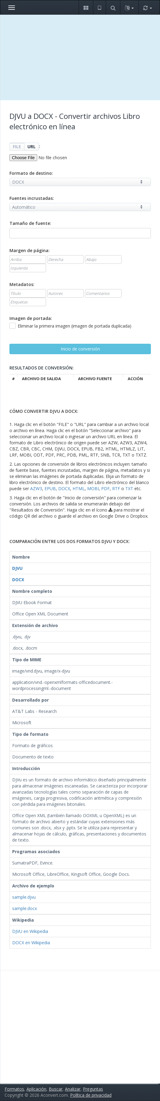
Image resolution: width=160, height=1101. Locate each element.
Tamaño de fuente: (30, 223)
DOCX (64, 488)
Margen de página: (29, 250)
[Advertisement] (80, 57)
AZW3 (36, 488)
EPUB (50, 488)
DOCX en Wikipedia (31, 942)
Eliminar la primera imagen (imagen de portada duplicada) (70, 326)
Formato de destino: (31, 173)
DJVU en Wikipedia (30, 931)
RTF (116, 488)
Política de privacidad (91, 1095)
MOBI (93, 488)
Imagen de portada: (30, 318)
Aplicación (36, 1089)
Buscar (55, 1089)
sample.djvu (24, 897)
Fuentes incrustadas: (31, 198)
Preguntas (93, 1089)
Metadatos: (21, 284)
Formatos (14, 1089)
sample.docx (24, 908)
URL (31, 146)
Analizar (72, 1089)
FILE (17, 146)
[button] (86, 7)
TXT (129, 488)
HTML (79, 488)
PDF (105, 488)
